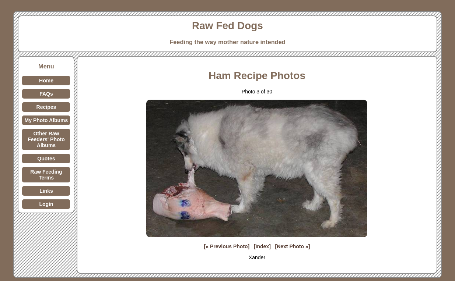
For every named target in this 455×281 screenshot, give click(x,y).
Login (46, 204)
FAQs (46, 94)
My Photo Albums (46, 120)
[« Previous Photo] (227, 246)
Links (46, 191)
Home (46, 80)
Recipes (46, 107)
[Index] (262, 246)
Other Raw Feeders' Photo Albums (46, 139)
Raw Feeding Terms (46, 175)
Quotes (46, 158)
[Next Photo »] (292, 246)
